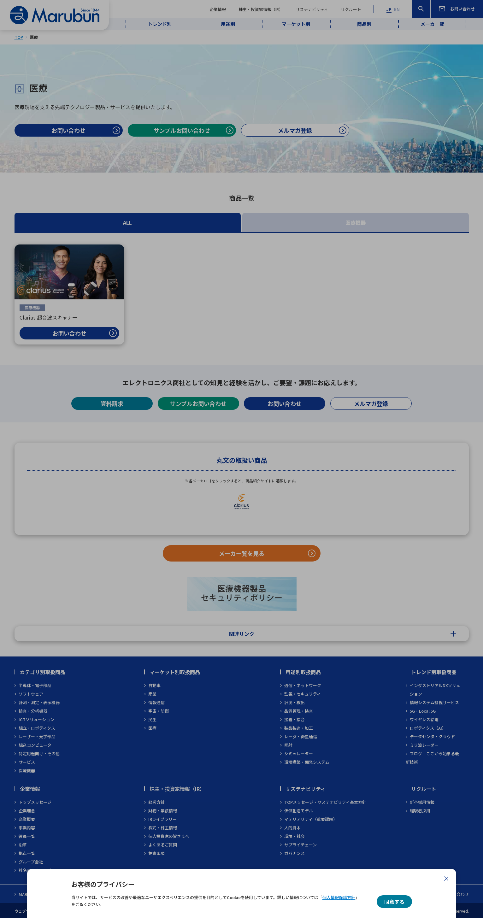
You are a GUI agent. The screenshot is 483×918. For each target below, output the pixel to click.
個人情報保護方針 (338, 897)
